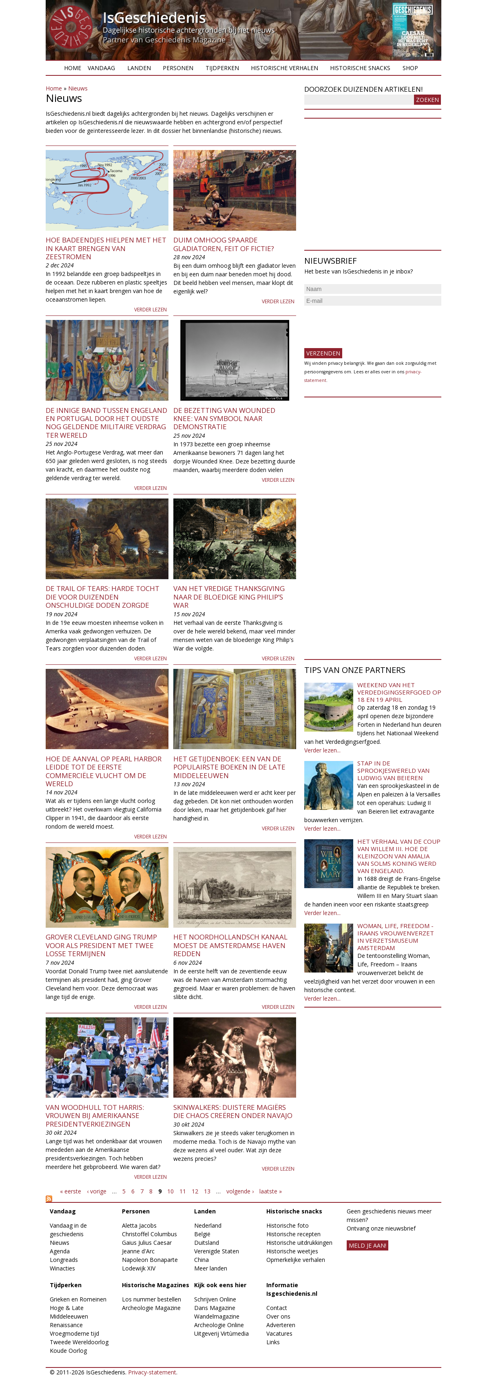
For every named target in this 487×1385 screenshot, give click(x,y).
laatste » (270, 1191)
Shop (410, 68)
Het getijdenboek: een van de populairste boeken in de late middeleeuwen (229, 767)
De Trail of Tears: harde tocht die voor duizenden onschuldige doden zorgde (102, 597)
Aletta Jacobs (139, 1225)
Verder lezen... (322, 750)
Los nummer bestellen (151, 1299)
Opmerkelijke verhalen (295, 1260)
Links (273, 1342)
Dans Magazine (214, 1308)
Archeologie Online (219, 1325)
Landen (139, 68)
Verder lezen (150, 309)
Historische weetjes (292, 1251)
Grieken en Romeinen (78, 1299)
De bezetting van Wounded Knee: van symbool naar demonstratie (224, 419)
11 (182, 1191)
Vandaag (101, 68)
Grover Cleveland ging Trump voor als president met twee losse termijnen (101, 945)
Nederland (207, 1225)
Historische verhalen (284, 68)
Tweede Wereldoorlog (79, 1342)
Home (72, 68)
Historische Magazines (155, 1285)
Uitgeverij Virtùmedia (221, 1333)
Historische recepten (293, 1234)
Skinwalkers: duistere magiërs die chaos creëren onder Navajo (232, 1111)
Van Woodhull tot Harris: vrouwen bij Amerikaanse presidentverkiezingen (95, 1116)
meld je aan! (367, 1245)
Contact (276, 1308)
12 (195, 1191)
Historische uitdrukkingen (299, 1242)
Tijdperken (222, 68)
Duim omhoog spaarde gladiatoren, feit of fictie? (223, 244)
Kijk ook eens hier (220, 1285)
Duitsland (206, 1242)
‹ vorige (96, 1191)
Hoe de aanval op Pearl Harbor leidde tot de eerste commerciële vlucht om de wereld (104, 771)
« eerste (70, 1191)
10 (170, 1191)
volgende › (240, 1191)
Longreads (64, 1260)
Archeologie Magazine (151, 1308)
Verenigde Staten (216, 1251)
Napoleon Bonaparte (150, 1260)
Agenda (60, 1251)
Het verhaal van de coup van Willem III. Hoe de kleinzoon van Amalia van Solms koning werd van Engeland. (399, 856)
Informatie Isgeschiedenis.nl (291, 1289)
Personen (178, 68)
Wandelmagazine (216, 1316)
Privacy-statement (152, 1372)
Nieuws (78, 88)
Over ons (278, 1316)
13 (207, 1191)
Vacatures (279, 1333)
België (202, 1234)
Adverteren (280, 1325)
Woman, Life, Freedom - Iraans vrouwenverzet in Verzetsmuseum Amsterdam (395, 937)
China (201, 1260)
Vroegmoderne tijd (74, 1333)
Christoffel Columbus (149, 1234)
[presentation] (366, 324)
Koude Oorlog (68, 1350)
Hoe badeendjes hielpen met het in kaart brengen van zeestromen (106, 248)
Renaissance (66, 1325)
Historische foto (287, 1225)
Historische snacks (360, 68)
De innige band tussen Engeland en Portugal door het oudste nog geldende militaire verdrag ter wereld (106, 423)
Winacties (62, 1268)
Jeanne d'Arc (138, 1251)
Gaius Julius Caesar (147, 1242)
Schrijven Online (215, 1299)
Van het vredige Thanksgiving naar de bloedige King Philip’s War (229, 597)
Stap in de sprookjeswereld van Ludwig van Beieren (393, 770)
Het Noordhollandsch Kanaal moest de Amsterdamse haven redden (230, 945)
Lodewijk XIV (138, 1268)
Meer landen (210, 1268)
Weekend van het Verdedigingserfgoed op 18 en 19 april (399, 692)
